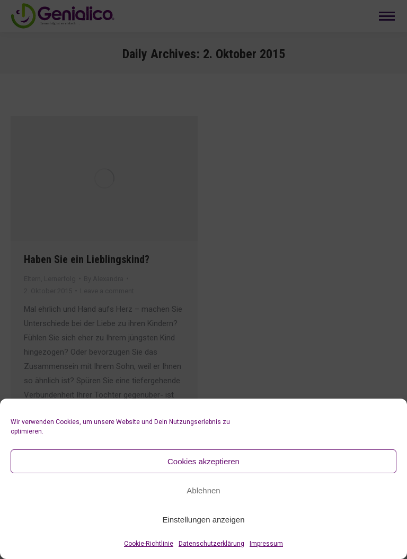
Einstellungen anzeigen (203, 519)
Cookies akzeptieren (203, 461)
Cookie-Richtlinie (148, 543)
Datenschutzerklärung (211, 543)
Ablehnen (203, 490)
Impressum (266, 543)
